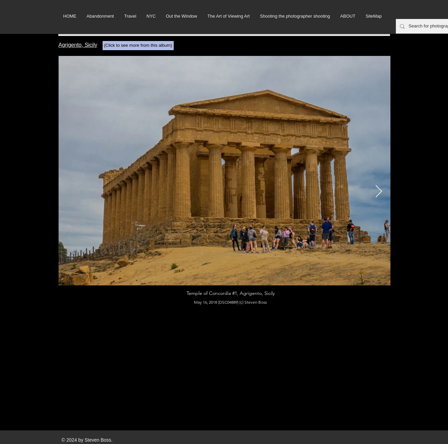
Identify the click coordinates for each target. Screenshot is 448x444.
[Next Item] (379, 191)
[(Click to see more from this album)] (138, 45)
